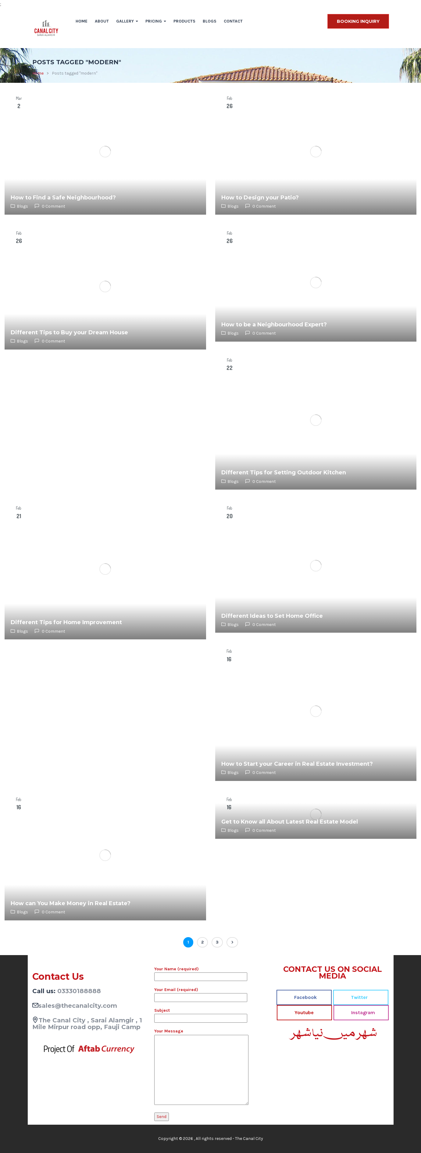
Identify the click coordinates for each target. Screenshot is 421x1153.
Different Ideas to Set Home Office (272, 616)
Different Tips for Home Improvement (66, 622)
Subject (200, 1014)
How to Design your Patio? (260, 197)
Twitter (359, 997)
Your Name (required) (200, 972)
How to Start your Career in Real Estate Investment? (297, 764)
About (102, 21)
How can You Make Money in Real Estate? (70, 903)
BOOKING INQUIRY (358, 21)
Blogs (209, 21)
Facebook (305, 997)
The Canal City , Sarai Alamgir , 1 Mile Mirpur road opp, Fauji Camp (87, 1024)
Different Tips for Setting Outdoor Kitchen (283, 472)
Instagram (362, 1012)
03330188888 (79, 991)
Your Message (201, 1067)
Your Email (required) (200, 993)
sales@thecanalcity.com (77, 1005)
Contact (233, 21)
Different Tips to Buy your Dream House (69, 332)
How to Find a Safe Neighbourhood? (63, 197)
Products (184, 21)
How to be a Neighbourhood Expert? (274, 324)
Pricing (155, 21)
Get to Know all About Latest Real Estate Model (289, 821)
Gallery (127, 21)
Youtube (303, 1012)
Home (81, 21)
